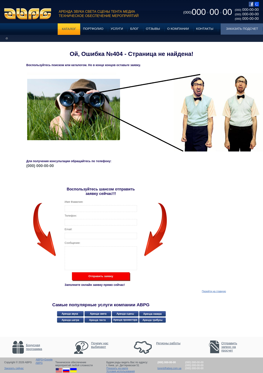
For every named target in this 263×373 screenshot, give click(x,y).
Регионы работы (168, 343)
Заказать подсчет (242, 28)
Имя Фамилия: (74, 201)
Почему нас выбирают (99, 345)
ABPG (27, 13)
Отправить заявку (100, 276)
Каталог (69, 29)
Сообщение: (72, 242)
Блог (134, 28)
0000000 (207, 12)
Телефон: (71, 215)
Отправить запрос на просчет (229, 346)
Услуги (117, 28)
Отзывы (153, 28)
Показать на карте (117, 368)
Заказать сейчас (14, 368)
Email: (68, 229)
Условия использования (120, 371)
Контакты (204, 28)
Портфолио (93, 28)
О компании (178, 28)
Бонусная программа (34, 347)
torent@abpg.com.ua (169, 368)
